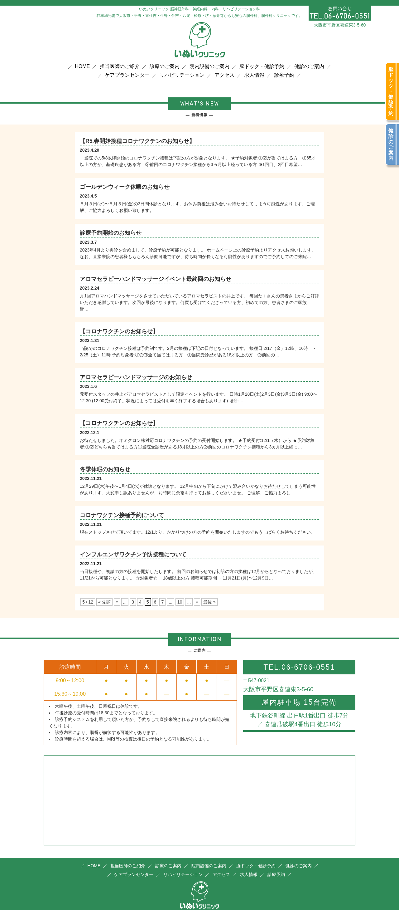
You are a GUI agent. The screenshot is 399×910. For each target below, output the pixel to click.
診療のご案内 (165, 66)
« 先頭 (104, 601)
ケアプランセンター (127, 75)
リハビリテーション (182, 75)
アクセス (224, 75)
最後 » (209, 601)
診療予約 (284, 75)
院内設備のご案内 (209, 66)
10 (179, 601)
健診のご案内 (309, 66)
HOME (82, 66)
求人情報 (254, 75)
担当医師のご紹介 (120, 66)
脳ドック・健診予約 (261, 66)
